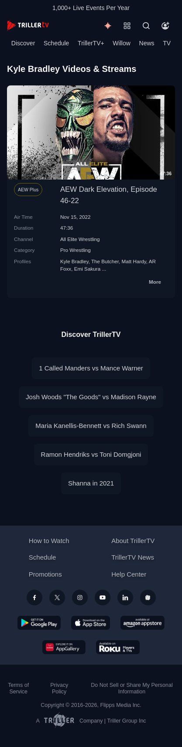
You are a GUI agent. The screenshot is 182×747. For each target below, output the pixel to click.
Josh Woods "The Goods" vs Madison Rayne (91, 397)
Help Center (128, 574)
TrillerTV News (132, 557)
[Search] (146, 25)
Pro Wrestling (75, 250)
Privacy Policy (59, 688)
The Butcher (105, 261)
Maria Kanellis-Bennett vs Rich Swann (90, 425)
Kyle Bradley (74, 261)
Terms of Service (18, 688)
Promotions (45, 574)
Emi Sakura (87, 269)
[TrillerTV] (28, 25)
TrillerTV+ (91, 43)
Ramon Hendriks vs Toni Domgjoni (91, 454)
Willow (121, 43)
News (147, 43)
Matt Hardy (133, 261)
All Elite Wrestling (80, 239)
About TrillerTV (133, 540)
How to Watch (49, 540)
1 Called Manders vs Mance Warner (91, 368)
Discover (23, 43)
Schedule (56, 43)
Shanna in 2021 (91, 483)
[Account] (165, 25)
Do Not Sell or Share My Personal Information (131, 688)
